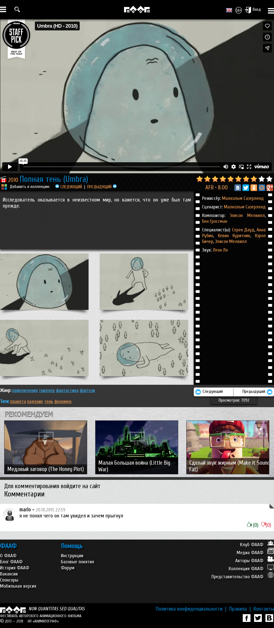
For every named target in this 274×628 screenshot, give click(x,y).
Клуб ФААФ (257, 545)
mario (25, 510)
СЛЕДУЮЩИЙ (68, 186)
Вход (253, 10)
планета (18, 401)
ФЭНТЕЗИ (87, 390)
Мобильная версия (18, 586)
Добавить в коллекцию (30, 186)
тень (48, 401)
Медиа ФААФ (255, 553)
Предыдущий (257, 392)
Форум (67, 568)
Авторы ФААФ (254, 561)
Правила (240, 609)
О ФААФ (8, 556)
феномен (62, 401)
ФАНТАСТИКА (67, 390)
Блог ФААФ (11, 562)
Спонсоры (9, 580)
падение (35, 401)
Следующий (209, 392)
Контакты (264, 609)
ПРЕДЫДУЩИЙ (102, 186)
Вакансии (9, 574)
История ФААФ (14, 568)
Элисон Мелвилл (247, 215)
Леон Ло (220, 250)
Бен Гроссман (214, 221)
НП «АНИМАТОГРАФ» (43, 621)
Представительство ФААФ (242, 577)
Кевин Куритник (232, 236)
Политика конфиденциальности (191, 609)
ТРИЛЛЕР (47, 390)
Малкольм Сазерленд (243, 198)
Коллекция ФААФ (251, 569)
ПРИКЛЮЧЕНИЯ (25, 390)
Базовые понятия (77, 562)
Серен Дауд (243, 230)
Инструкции (72, 556)
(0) (253, 525)
